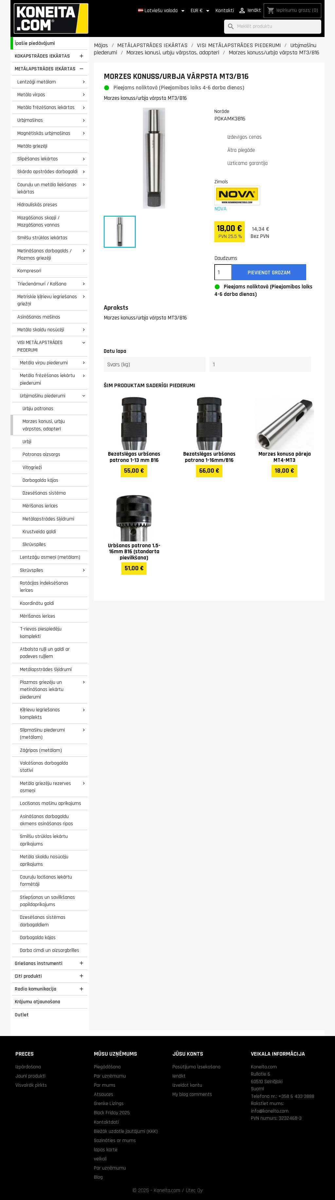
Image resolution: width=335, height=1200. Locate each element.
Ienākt (178, 1076)
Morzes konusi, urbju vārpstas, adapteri (44, 425)
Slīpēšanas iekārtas (37, 158)
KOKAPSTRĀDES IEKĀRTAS (42, 56)
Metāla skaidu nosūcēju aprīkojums (44, 860)
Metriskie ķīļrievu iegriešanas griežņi (47, 300)
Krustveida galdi (39, 531)
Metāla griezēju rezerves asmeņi (45, 787)
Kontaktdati (106, 1122)
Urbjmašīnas (30, 120)
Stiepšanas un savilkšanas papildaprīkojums (47, 901)
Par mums (104, 1085)
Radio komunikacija (35, 989)
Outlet (22, 1014)
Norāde (221, 111)
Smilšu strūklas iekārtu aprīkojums (44, 840)
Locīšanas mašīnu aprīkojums (50, 803)
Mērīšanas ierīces (40, 505)
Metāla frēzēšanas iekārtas (46, 107)
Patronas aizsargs (41, 454)
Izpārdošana (28, 1067)
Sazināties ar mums (115, 1140)
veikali (100, 1158)
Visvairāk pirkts (31, 1085)
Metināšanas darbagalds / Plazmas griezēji (44, 254)
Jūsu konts (187, 1054)
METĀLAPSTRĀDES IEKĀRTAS (45, 68)
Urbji (27, 441)
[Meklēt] (272, 27)
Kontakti (225, 10)
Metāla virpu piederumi (44, 362)
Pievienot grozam (269, 272)
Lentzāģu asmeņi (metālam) (50, 557)
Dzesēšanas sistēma (44, 493)
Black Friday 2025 (112, 1112)
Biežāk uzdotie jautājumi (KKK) (126, 1131)
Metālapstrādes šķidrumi (48, 519)
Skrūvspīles (34, 544)
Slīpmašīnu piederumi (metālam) (42, 734)
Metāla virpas (31, 94)
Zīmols (221, 181)
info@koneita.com (270, 1111)
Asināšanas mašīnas (38, 317)
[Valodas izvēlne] (162, 11)
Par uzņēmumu (110, 1076)
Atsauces (103, 1094)
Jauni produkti (30, 1076)
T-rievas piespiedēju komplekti (41, 633)
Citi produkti (28, 976)
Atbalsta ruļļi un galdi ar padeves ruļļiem (45, 653)
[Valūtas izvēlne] (201, 11)
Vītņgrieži (32, 467)
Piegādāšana (107, 1067)
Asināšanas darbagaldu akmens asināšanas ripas (46, 820)
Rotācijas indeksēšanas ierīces (44, 587)
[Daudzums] (223, 272)
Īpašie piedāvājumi (35, 43)
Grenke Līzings (109, 1103)
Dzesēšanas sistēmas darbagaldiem (42, 921)
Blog (98, 1177)
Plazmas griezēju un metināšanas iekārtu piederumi (41, 689)
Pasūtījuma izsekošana (196, 1067)
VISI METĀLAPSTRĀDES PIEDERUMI (39, 346)
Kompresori (29, 270)
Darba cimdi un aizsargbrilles (49, 950)
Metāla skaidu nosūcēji (40, 329)
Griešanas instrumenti (38, 963)
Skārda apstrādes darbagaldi (47, 171)
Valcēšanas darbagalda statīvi (44, 767)
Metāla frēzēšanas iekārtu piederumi (47, 379)
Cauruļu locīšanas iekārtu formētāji (46, 881)
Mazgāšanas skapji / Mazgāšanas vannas (38, 221)
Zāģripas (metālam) (41, 750)
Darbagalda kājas (40, 480)
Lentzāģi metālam (36, 82)
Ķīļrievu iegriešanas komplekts (40, 713)
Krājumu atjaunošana (37, 1001)
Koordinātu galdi (37, 603)
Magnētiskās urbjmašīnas (43, 133)
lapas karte (105, 1149)
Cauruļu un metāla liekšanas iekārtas (47, 188)
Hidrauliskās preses (37, 204)
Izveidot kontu (187, 1085)
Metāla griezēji (32, 146)
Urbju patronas (38, 408)
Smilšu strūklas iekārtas (42, 237)
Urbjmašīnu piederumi (42, 395)
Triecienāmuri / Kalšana (41, 284)
